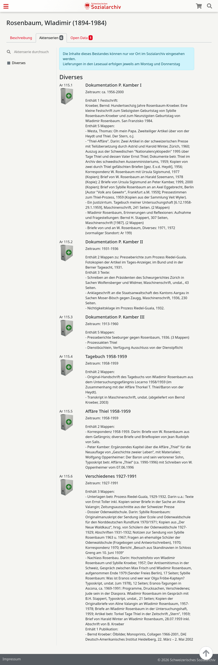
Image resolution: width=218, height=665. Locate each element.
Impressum (12, 659)
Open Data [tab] (81, 37)
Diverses (19, 63)
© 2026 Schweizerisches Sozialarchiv (186, 660)
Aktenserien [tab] (51, 37)
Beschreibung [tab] (21, 37)
